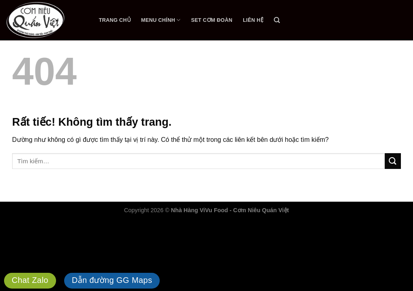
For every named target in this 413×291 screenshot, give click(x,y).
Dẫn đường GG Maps (112, 280)
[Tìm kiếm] (277, 20)
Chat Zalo (30, 280)
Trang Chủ (115, 20)
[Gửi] (393, 161)
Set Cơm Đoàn (212, 20)
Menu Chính (161, 20)
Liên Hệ (253, 20)
